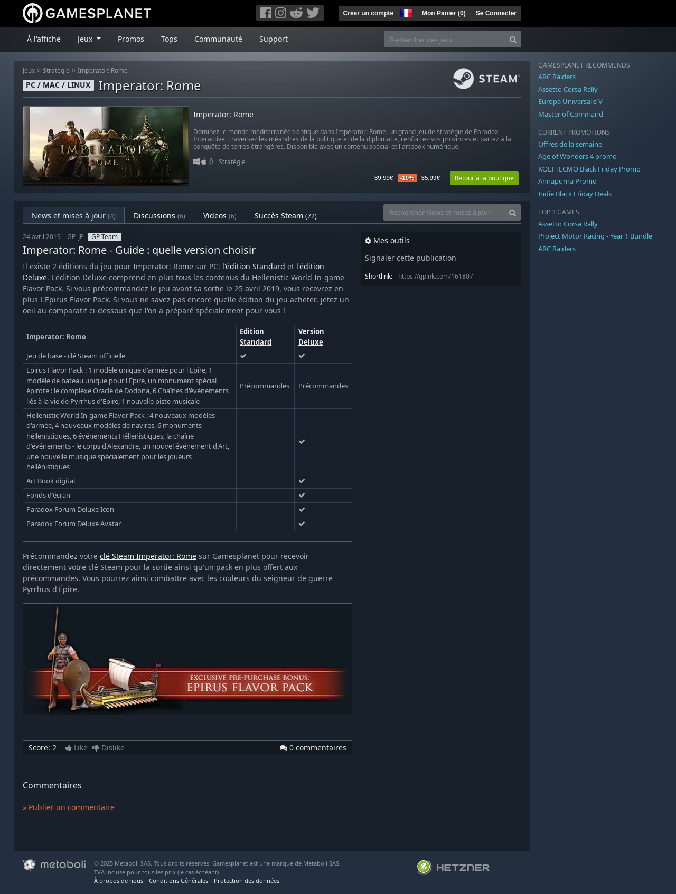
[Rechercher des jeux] (444, 39)
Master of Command (570, 114)
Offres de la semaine (570, 144)
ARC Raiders (557, 76)
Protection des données (246, 881)
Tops (169, 39)
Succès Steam (286, 216)
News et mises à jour (74, 216)
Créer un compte (368, 13)
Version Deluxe (311, 337)
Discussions (159, 216)
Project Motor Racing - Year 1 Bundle (595, 236)
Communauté (218, 39)
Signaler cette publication (410, 258)
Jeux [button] (86, 39)
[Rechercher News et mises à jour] (444, 212)
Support (273, 39)
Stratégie (56, 70)
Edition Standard (255, 337)
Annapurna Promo (567, 181)
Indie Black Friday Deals (575, 193)
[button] (405, 11)
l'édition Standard (253, 266)
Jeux (29, 70)
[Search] (513, 39)
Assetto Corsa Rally (568, 89)
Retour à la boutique (484, 178)
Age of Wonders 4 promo (577, 156)
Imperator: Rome (103, 70)
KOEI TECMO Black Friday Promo (589, 169)
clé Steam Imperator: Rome (148, 556)
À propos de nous (118, 881)
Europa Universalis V (570, 101)
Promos (131, 39)
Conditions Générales (178, 881)
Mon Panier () (444, 13)
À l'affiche (44, 39)
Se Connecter (496, 13)
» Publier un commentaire (69, 807)
